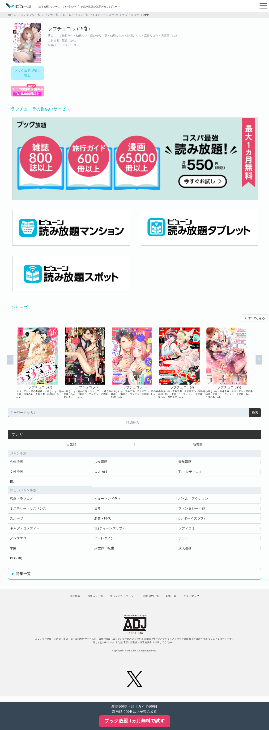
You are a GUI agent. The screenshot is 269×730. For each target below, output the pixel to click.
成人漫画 (185, 549)
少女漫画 (100, 463)
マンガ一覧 (51, 15)
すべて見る (256, 318)
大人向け (100, 473)
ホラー (183, 539)
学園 (13, 549)
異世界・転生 (104, 549)
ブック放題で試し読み (27, 73)
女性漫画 (16, 473)
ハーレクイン (104, 539)
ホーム (12, 15)
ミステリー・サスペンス (28, 510)
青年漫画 (185, 463)
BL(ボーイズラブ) (191, 519)
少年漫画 (16, 463)
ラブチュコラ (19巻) (69, 28)
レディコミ (186, 529)
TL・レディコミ (190, 473)
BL (12, 483)
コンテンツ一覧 (30, 15)
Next (262, 363)
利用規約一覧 (154, 599)
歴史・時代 (102, 519)
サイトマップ (207, 599)
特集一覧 (23, 575)
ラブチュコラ (130, 15)
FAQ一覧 (181, 599)
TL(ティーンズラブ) (105, 15)
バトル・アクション (193, 500)
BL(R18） (17, 559)
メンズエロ (18, 539)
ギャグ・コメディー (25, 529)
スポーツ (16, 519)
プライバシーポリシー (120, 599)
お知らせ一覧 (85, 599)
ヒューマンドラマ (107, 500)
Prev (6, 363)
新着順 (198, 445)
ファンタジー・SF (191, 510)
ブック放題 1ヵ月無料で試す (134, 720)
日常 (97, 510)
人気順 (71, 445)
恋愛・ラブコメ (21, 500)
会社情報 (58, 599)
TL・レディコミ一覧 (76, 15)
